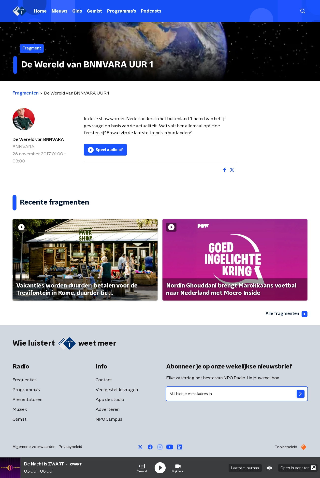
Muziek (20, 409)
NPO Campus (109, 419)
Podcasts (151, 11)
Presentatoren (27, 400)
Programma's (121, 11)
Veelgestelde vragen (117, 390)
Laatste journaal (245, 468)
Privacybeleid (70, 447)
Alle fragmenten (286, 314)
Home (40, 11)
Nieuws (59, 11)
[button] (142, 468)
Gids (77, 11)
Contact (104, 380)
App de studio (110, 400)
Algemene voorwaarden (34, 447)
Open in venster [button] (298, 467)
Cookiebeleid (286, 447)
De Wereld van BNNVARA (38, 140)
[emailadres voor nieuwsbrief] (236, 394)
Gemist (94, 11)
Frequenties (25, 380)
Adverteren (107, 409)
